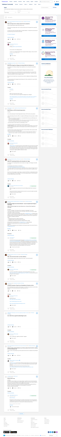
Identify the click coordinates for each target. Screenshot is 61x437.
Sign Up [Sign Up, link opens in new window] (57, 4)
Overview (16, 4)
